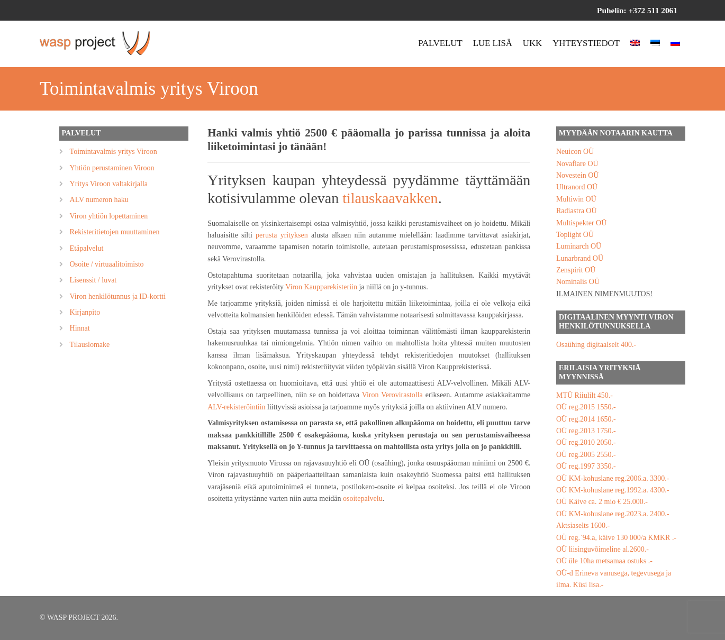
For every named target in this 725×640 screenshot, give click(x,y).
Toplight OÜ (575, 235)
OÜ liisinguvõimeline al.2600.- (602, 549)
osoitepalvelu (363, 498)
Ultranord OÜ (576, 187)
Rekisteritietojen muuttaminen (115, 232)
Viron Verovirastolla (392, 395)
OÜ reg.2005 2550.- (586, 455)
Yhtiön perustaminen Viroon (112, 168)
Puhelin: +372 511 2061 (637, 10)
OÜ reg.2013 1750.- (586, 431)
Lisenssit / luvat (93, 280)
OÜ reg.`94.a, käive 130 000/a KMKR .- (616, 538)
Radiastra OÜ (576, 211)
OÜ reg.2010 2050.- (586, 442)
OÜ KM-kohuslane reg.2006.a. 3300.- (612, 478)
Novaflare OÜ (577, 164)
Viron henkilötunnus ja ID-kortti (118, 296)
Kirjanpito (85, 312)
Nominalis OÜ (578, 282)
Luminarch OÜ (578, 246)
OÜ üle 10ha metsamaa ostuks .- (604, 561)
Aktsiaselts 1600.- (583, 525)
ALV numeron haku (99, 200)
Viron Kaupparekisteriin (321, 287)
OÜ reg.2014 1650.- (586, 419)
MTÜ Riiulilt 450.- (584, 395)
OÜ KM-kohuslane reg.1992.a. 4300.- (612, 490)
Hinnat (80, 328)
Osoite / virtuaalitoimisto (107, 264)
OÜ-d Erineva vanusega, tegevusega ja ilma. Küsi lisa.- (613, 579)
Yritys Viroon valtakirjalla (109, 184)
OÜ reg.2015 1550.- (586, 407)
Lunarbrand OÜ (579, 258)
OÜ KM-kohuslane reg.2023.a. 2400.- (612, 514)
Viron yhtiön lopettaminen (109, 216)
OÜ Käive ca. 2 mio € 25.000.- (602, 502)
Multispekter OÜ (581, 223)
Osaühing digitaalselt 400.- (596, 345)
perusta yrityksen (282, 235)
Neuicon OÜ (575, 152)
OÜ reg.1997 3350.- (586, 466)
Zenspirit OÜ (575, 270)
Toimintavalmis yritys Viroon (113, 152)
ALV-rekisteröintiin (236, 407)
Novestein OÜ (577, 175)
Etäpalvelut (87, 248)
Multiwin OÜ (576, 199)
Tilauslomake (90, 345)
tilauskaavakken (390, 198)
